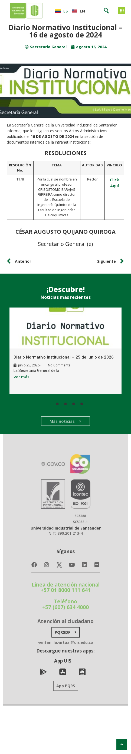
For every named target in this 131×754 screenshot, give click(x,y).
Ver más (22, 376)
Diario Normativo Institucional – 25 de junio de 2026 (64, 357)
